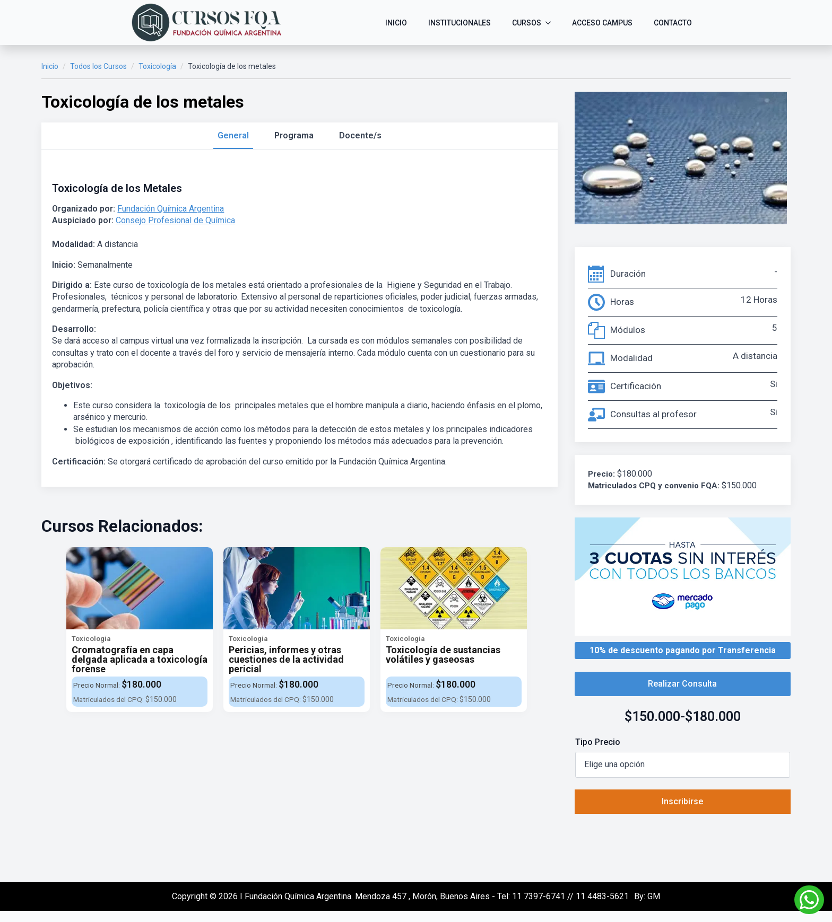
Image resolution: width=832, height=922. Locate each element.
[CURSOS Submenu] (551, 22)
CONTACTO (673, 23)
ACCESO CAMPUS (602, 23)
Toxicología (157, 66)
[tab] (233, 135)
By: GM (647, 896)
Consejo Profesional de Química (175, 220)
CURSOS (526, 23)
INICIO (396, 23)
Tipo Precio (597, 742)
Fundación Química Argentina (170, 209)
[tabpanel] (299, 324)
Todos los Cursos (98, 66)
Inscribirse (682, 801)
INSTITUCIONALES (459, 23)
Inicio (49, 66)
